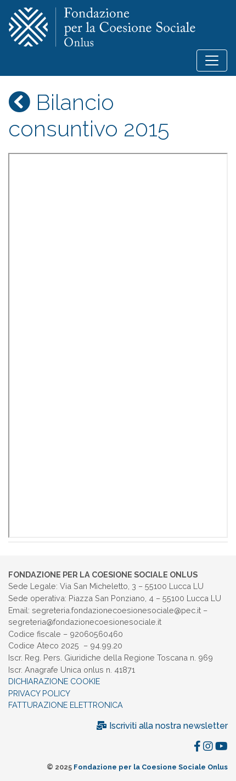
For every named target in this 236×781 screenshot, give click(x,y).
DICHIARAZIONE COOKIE (54, 681)
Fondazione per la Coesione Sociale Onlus (151, 767)
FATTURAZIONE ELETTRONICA (65, 705)
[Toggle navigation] (211, 61)
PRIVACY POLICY (39, 693)
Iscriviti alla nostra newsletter (162, 726)
